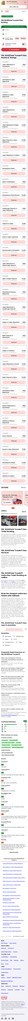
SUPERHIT (7, 502)
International (4, 993)
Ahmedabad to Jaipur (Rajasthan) (8, 80)
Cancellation (13, 956)
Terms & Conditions (6, 969)
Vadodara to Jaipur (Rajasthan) (8, 95)
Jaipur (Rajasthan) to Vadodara (8, 110)
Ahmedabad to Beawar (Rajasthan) (9, 293)
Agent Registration (6, 951)
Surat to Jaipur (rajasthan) (10, 237)
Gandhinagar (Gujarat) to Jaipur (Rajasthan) (9, 209)
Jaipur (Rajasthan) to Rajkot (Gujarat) (10, 125)
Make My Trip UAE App (7, 981)
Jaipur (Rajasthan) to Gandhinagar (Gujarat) (8, 308)
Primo (6, 964)
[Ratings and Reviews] (14, 16)
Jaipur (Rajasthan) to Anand (10, 364)
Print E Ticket (4, 960)
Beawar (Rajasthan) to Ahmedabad (8, 406)
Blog (2, 964)
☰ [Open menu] (2, 11)
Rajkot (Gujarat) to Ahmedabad (7, 336)
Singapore (15, 986)
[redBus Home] (7, 11)
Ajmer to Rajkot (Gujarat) (9, 278)
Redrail (9, 977)
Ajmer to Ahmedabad (8, 182)
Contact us (11, 948)
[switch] (24, 44)
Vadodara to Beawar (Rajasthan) (8, 421)
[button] (25, 2)
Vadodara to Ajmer (7, 223)
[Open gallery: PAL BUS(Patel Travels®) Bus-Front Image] (9, 521)
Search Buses (14, 49)
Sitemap (16, 960)
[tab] (14, 629)
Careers (15, 951)
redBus (13, 582)
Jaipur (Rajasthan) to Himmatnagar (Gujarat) (9, 264)
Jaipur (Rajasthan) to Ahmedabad (8, 65)
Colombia (17, 989)
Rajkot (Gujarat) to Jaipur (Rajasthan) (9, 141)
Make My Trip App (16, 977)
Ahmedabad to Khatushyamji (10, 195)
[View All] (24, 511)
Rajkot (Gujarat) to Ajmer (9, 377)
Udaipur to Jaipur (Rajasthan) (10, 322)
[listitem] (3, 493)
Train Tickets (12, 943)
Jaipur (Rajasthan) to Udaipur (10, 155)
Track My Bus (4, 956)
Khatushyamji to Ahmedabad (10, 250)
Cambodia (10, 989)
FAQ (11, 960)
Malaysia (22, 986)
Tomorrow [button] (23, 38)
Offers (22, 960)
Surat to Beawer (7, 436)
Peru (23, 989)
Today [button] (17, 38)
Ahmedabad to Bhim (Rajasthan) (8, 391)
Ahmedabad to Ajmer (8, 168)
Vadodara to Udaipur (8, 476)
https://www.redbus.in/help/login (9, 715)
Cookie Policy (4, 972)
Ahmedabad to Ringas (8, 462)
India (2, 986)
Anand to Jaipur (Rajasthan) (10, 449)
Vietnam (3, 989)
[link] (12, 498)
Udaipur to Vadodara (8, 350)
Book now (14, 71)
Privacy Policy (17, 969)
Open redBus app (14, 6)
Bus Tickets (4, 943)
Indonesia (8, 986)
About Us (3, 948)
